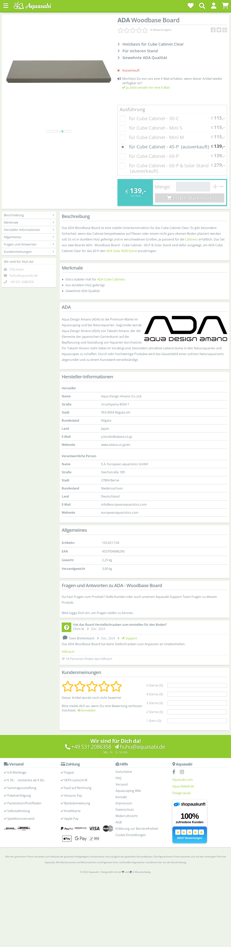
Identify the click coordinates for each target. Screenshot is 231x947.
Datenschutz (125, 798)
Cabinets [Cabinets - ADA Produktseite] (191, 239)
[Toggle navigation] (6, 6)
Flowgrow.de (181, 781)
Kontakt (121, 785)
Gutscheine (124, 760)
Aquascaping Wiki (128, 779)
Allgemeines (29, 237)
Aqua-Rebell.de (183, 775)
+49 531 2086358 (22, 282)
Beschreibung (29, 215)
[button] (213, 5)
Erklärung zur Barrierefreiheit (137, 817)
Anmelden (86, 699)
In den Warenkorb (189, 198)
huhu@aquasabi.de (24, 275)
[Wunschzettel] (190, 5)
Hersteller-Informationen (29, 230)
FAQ (118, 766)
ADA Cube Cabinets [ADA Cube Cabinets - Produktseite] (111, 279)
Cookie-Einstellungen (131, 823)
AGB (119, 811)
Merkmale (29, 222)
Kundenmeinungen (29, 252)
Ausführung (132, 109)
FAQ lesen (17, 269)
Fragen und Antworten (29, 244)
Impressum (124, 792)
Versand (122, 773)
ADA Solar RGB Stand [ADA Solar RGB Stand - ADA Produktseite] (121, 251)
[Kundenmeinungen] (144, 30)
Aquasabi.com (182, 768)
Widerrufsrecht (127, 804)
